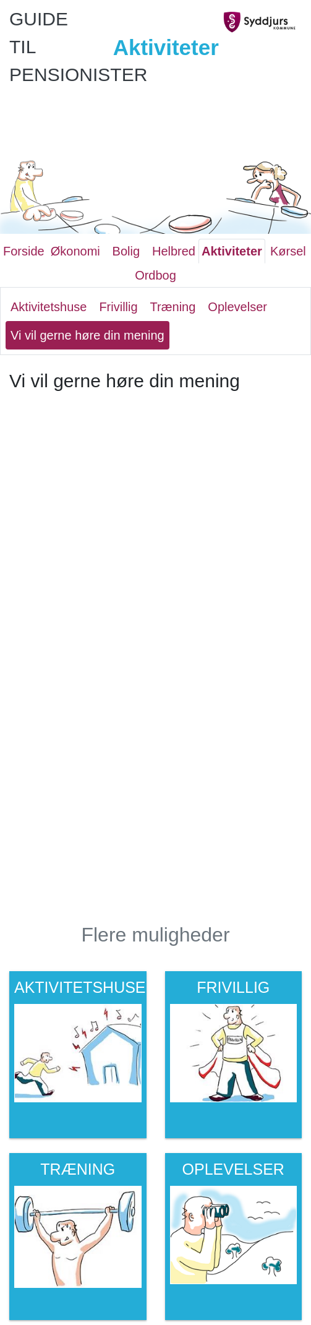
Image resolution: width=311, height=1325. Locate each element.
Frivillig (118, 307)
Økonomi (75, 251)
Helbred (173, 251)
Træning (173, 307)
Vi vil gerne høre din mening (87, 335)
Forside (24, 251)
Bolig (126, 251)
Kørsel (288, 251)
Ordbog (155, 275)
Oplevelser (237, 307)
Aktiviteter (232, 251)
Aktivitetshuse (49, 307)
